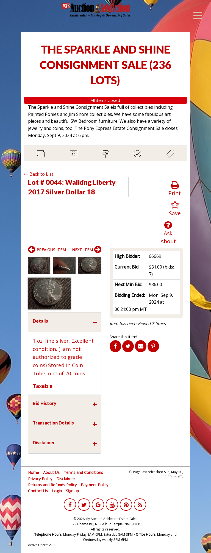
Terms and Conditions (83, 472)
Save (175, 209)
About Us (51, 472)
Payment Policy (94, 484)
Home (33, 472)
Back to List (38, 174)
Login (57, 490)
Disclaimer (65, 478)
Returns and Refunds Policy (52, 484)
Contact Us (38, 490)
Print (174, 189)
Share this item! (123, 336)
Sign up (72, 490)
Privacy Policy (40, 478)
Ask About (168, 233)
